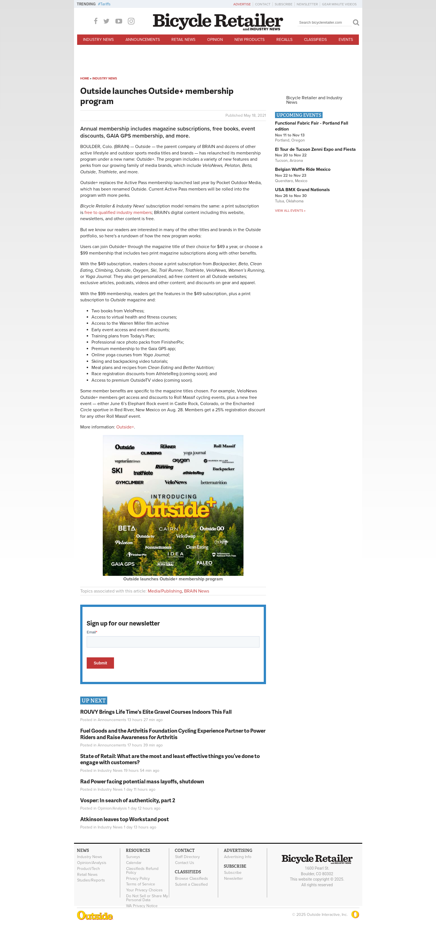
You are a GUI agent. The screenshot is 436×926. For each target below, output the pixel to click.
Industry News (98, 39)
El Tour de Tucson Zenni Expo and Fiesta (315, 149)
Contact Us (184, 863)
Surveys (133, 857)
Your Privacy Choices (144, 890)
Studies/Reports (91, 880)
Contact (262, 4)
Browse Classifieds (191, 878)
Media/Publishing (165, 591)
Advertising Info (237, 857)
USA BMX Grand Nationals (302, 190)
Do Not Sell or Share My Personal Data (147, 898)
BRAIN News (196, 591)
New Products (249, 39)
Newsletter (307, 4)
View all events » (290, 211)
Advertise (242, 4)
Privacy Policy (138, 878)
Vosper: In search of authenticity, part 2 (127, 800)
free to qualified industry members (118, 212)
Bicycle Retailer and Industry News (314, 100)
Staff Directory (187, 857)
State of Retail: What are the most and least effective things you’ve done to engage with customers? (170, 759)
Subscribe (283, 4)
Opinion (215, 39)
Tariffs (105, 4)
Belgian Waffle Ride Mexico (302, 169)
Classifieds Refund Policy (142, 870)
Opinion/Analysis (112, 808)
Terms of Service (140, 884)
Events (346, 39)
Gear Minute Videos (339, 4)
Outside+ (125, 427)
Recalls (284, 39)
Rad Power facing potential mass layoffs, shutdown (142, 781)
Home (84, 78)
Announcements (143, 39)
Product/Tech (88, 868)
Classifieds (315, 39)
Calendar (134, 863)
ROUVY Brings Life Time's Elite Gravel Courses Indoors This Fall (156, 711)
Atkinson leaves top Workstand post (124, 819)
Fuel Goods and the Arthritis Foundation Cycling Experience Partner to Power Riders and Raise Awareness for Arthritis (172, 734)
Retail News (183, 39)
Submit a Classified (191, 884)
